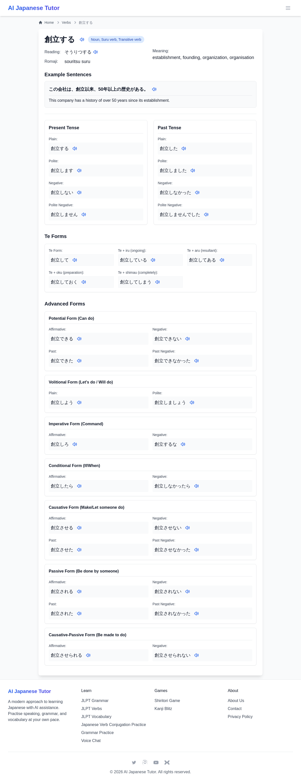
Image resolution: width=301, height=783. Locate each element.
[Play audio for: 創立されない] (188, 592)
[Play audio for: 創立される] (79, 592)
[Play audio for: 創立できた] (79, 361)
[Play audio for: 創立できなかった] (196, 361)
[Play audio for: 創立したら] (79, 486)
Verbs (66, 22)
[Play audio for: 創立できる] (79, 339)
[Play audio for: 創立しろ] (75, 444)
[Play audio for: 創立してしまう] (158, 282)
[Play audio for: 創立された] (79, 614)
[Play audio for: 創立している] (153, 260)
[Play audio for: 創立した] (184, 148)
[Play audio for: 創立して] (75, 260)
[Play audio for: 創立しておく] (84, 282)
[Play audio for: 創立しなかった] (197, 192)
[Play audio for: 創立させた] (79, 550)
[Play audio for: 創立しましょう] (192, 402)
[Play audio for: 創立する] (82, 40)
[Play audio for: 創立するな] (183, 444)
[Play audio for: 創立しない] (79, 192)
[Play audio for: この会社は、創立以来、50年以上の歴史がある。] (154, 89)
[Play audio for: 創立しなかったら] (196, 486)
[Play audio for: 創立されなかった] (196, 614)
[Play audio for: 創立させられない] (196, 655)
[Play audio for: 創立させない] (188, 528)
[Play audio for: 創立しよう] (79, 402)
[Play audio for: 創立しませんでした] (206, 214)
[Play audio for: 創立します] (79, 170)
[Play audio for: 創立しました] (193, 170)
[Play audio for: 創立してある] (222, 260)
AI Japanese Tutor (140, 772)
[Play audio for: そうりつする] (96, 52)
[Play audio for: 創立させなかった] (196, 550)
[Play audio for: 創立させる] (79, 528)
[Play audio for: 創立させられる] (88, 655)
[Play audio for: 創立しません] (84, 214)
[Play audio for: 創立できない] (188, 339)
